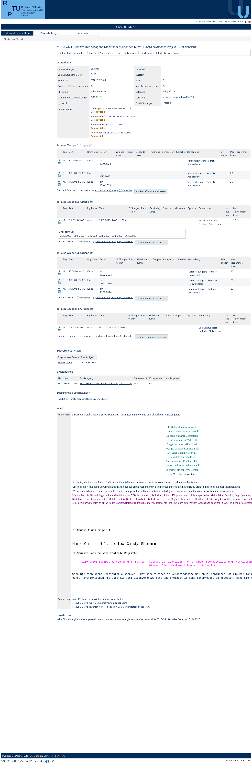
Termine (93, 52)
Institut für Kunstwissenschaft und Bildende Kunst (83, 398)
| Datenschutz (21, 755)
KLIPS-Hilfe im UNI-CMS (209, 21)
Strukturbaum (171, 52)
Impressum (7, 755)
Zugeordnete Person (110, 52)
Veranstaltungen (49, 33)
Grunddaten (80, 52)
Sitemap (242, 21)
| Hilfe (63, 755)
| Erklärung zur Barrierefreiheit (43, 755)
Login (131, 26)
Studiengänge (130, 52)
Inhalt (159, 52)
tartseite (121, 26)
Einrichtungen (147, 52)
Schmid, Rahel (65, 362)
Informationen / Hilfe (17, 33)
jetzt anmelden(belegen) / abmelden (113, 190)
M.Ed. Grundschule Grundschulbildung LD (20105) (106, 383)
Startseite (20, 39)
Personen (82, 33)
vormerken (84, 190)
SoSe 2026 (231, 21)
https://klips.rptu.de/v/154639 (178, 97)
